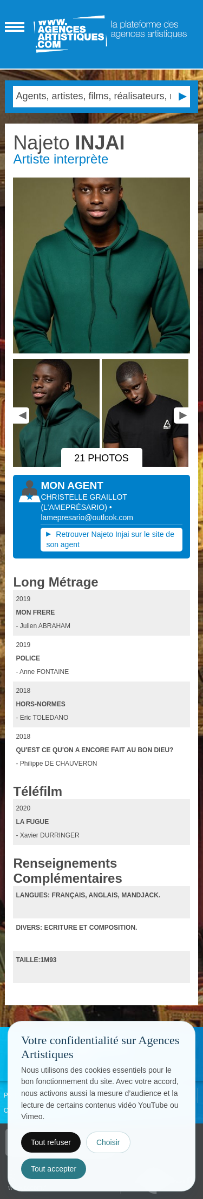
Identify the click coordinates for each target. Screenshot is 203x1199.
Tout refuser (51, 1142)
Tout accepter (53, 1168)
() (75, 507)
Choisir (108, 1142)
